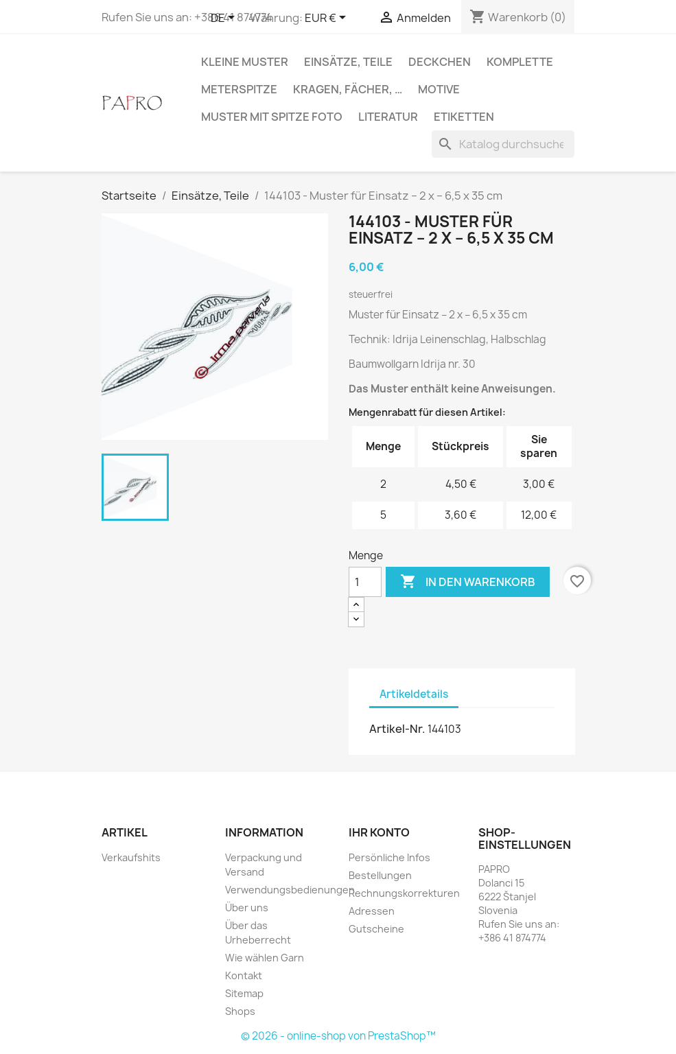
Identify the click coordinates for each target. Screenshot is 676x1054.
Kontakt (243, 975)
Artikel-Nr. (397, 729)
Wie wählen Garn (264, 957)
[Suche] (503, 144)
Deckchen (439, 61)
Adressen (372, 910)
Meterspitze (239, 89)
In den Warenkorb (467, 582)
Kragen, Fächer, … (347, 89)
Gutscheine (376, 928)
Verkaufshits (131, 857)
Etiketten (464, 116)
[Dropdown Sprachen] (225, 18)
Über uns (246, 907)
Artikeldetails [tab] (414, 694)
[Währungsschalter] (328, 18)
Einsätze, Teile (348, 61)
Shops (240, 1011)
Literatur (388, 116)
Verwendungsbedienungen (290, 889)
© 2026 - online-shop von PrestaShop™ (338, 1036)
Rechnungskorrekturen (404, 893)
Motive (439, 89)
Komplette (520, 61)
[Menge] (365, 582)
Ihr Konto (379, 832)
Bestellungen (380, 875)
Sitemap (244, 993)
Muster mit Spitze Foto (271, 116)
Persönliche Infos (389, 857)
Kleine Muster (244, 61)
